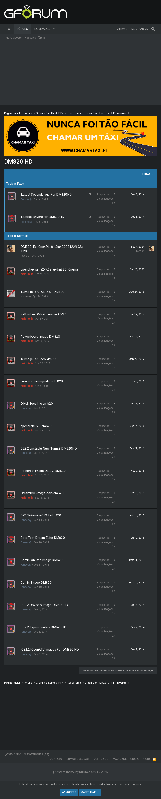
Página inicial (9, 29)
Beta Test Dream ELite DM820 (43, 538)
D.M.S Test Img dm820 (37, 404)
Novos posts (14, 37)
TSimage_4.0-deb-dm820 (39, 359)
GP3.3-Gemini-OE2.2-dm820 (41, 515)
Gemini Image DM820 (36, 582)
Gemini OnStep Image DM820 (42, 560)
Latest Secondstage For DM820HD (46, 194)
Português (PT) (36, 754)
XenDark (13, 754)
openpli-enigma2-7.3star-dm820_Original (49, 269)
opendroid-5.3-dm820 (36, 426)
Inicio (146, 758)
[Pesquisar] (153, 29)
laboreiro (26, 296)
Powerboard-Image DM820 (40, 337)
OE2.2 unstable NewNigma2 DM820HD (49, 448)
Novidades (42, 29)
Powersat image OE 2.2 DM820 (43, 471)
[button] (53, 29)
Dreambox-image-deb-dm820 (42, 493)
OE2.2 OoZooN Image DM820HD (44, 605)
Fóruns (22, 29)
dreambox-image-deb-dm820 (42, 381)
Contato (56, 758)
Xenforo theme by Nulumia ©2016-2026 (81, 772)
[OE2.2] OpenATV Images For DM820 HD (50, 649)
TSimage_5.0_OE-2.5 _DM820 (42, 292)
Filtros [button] (146, 174)
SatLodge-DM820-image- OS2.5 (44, 314)
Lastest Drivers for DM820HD (42, 217)
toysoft (25, 255)
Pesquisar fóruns (35, 37)
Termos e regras (77, 758)
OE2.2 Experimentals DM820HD (43, 627)
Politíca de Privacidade (109, 758)
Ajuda (134, 758)
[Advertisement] (80, 73)
